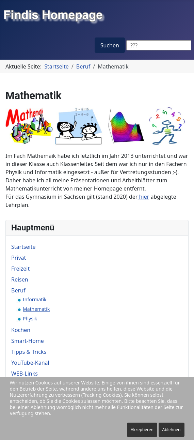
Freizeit (20, 268)
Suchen (109, 45)
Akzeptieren (142, 430)
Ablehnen (171, 430)
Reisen (19, 279)
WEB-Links (24, 373)
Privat (18, 257)
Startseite (23, 247)
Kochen (20, 330)
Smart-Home (27, 341)
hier (143, 196)
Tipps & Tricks (28, 351)
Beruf (18, 290)
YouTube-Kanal (30, 362)
